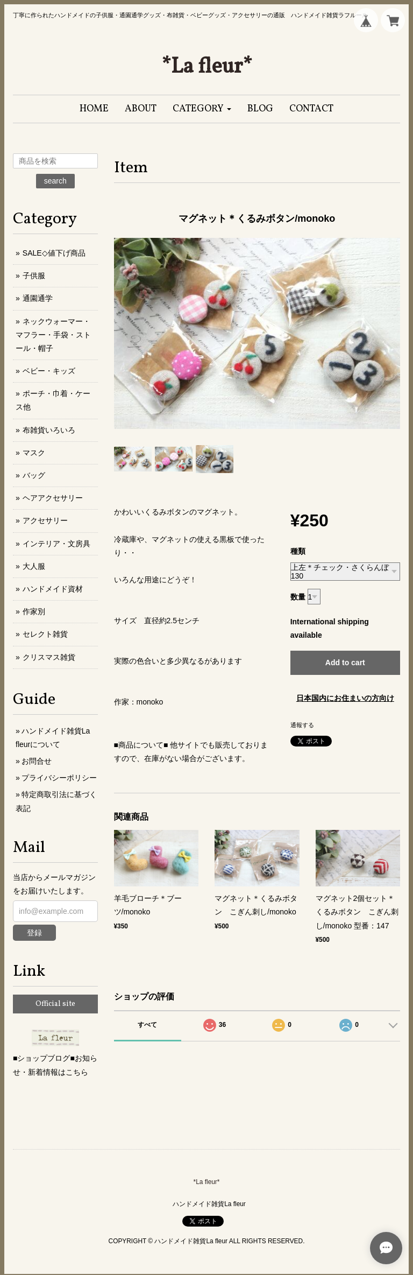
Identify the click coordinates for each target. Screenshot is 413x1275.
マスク (34, 452)
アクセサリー (45, 520)
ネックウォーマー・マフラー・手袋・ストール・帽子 (53, 335)
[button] (202, 109)
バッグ (34, 475)
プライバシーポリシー (59, 777)
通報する (302, 725)
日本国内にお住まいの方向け (345, 698)
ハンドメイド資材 (53, 588)
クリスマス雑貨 (49, 657)
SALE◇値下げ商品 (54, 253)
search (55, 181)
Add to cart (345, 662)
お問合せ (37, 761)
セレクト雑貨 (45, 634)
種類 (297, 551)
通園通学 (38, 298)
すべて (147, 1025)
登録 (34, 932)
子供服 (34, 275)
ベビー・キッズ (49, 371)
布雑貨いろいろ (49, 430)
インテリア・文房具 (56, 543)
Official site (55, 1004)
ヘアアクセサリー (53, 498)
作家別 (34, 611)
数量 (297, 597)
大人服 (34, 566)
